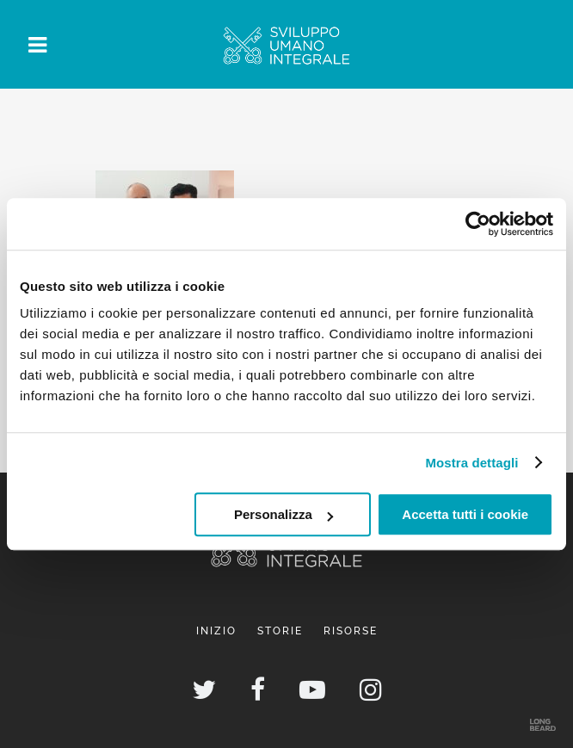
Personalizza (283, 514)
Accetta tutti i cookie (465, 514)
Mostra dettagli (471, 462)
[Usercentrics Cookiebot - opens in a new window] (478, 224)
